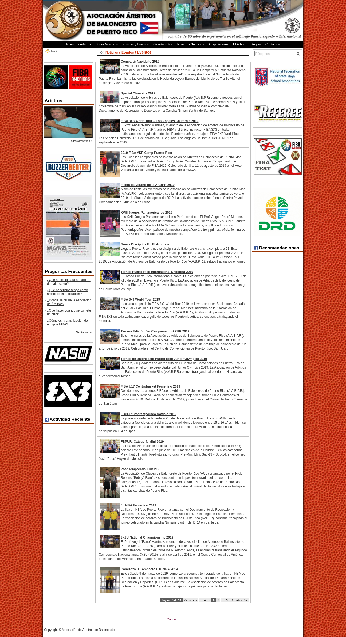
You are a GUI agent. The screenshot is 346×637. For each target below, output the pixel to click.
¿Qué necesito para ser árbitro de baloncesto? (69, 282)
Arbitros (53, 100)
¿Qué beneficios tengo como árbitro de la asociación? (67, 292)
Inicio (54, 51)
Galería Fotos (163, 44)
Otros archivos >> (81, 140)
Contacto (173, 619)
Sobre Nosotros (107, 44)
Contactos (272, 44)
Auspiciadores (219, 44)
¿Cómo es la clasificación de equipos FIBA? (67, 322)
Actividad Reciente (67, 419)
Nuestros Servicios (190, 44)
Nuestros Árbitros (78, 44)
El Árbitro (239, 44)
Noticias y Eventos (135, 44)
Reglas (256, 44)
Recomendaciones (276, 248)
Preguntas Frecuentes (69, 271)
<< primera (190, 600)
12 (231, 600)
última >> (241, 600)
